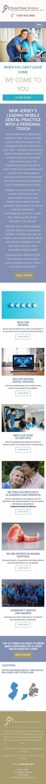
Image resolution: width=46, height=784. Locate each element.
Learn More (23, 97)
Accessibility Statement (23, 772)
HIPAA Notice (23, 775)
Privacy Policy (23, 770)
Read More (23, 654)
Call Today (24, 275)
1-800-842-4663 (25, 15)
